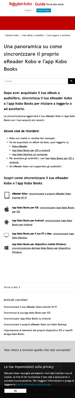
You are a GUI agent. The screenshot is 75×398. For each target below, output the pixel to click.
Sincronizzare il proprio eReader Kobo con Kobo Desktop (35, 324)
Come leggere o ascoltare (58, 35)
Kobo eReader (19, 146)
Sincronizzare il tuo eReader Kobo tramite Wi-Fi (30, 306)
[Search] (36, 81)
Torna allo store (54, 4)
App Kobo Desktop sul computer (30, 154)
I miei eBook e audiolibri (32, 35)
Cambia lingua (44, 10)
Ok (15, 390)
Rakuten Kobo (12, 35)
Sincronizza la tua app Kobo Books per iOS (27, 312)
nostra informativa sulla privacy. (34, 384)
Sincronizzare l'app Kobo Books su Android (27, 318)
